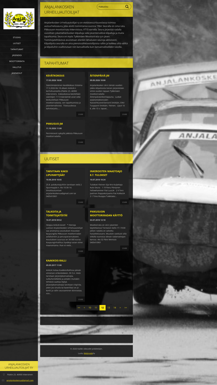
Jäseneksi (17, 55)
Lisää (80, 114)
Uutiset (17, 43)
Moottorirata (16, 61)
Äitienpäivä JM (99, 75)
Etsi (127, 7)
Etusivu (17, 37)
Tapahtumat (17, 49)
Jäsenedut (17, 73)
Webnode (88, 353)
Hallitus (17, 67)
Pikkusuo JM (54, 123)
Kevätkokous (55, 75)
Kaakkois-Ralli (56, 260)
